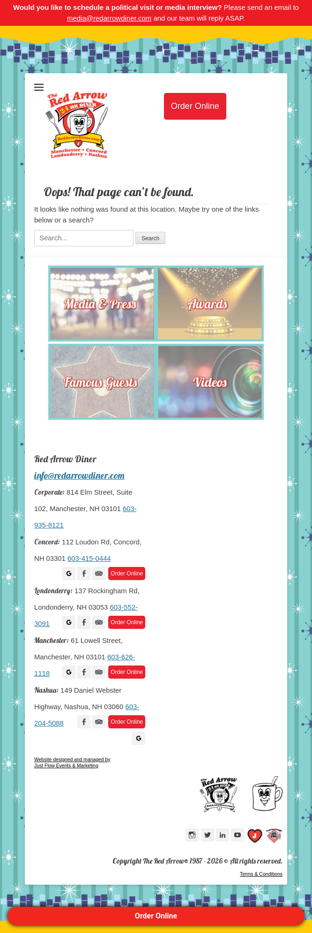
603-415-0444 (89, 558)
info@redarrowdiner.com (79, 475)
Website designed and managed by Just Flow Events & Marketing (72, 763)
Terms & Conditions (261, 874)
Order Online (156, 915)
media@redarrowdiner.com (109, 18)
